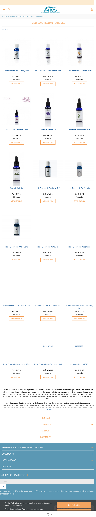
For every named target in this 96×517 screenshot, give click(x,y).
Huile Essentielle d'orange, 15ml (79, 71)
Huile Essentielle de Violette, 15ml (16, 364)
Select (5, 29)
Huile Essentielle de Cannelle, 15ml (48, 364)
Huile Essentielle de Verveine (79, 188)
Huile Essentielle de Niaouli (48, 247)
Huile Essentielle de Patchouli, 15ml (16, 306)
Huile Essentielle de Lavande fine (48, 306)
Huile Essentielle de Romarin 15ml (48, 71)
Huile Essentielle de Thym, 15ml (16, 71)
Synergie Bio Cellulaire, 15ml (17, 129)
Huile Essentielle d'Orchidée (79, 247)
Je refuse (74, 505)
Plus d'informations (12, 509)
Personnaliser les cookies (32, 509)
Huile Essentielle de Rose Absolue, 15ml (79, 307)
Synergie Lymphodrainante (79, 129)
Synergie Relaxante (48, 129)
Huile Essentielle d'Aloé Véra (17, 247)
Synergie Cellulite (16, 188)
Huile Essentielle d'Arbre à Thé (48, 188)
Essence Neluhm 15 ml (79, 364)
